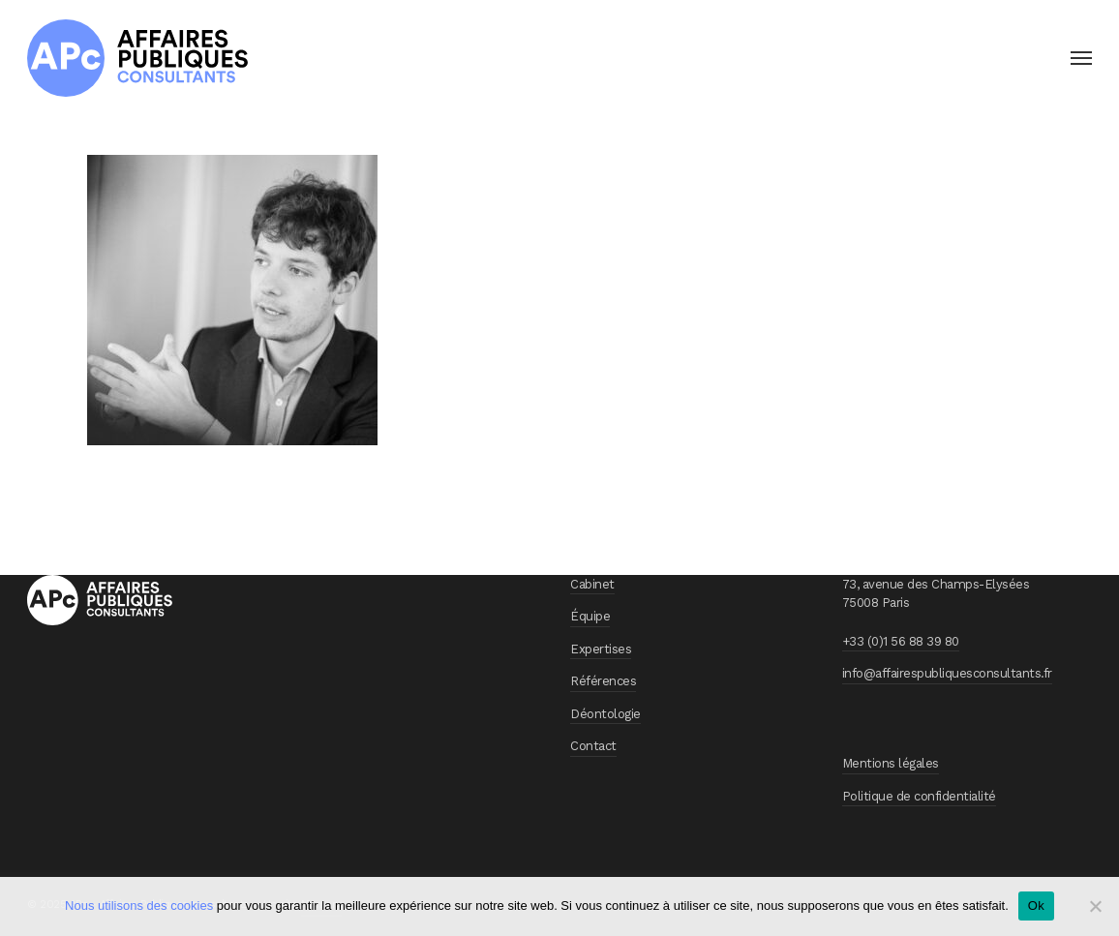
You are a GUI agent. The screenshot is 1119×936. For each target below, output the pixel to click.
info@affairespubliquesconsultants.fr (947, 673)
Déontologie (605, 714)
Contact (593, 746)
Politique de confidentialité (919, 796)
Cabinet (592, 584)
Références (603, 681)
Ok (1036, 905)
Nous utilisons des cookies (139, 905)
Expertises (600, 649)
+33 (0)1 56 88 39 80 (900, 641)
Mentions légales (890, 763)
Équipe (590, 616)
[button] (1081, 58)
